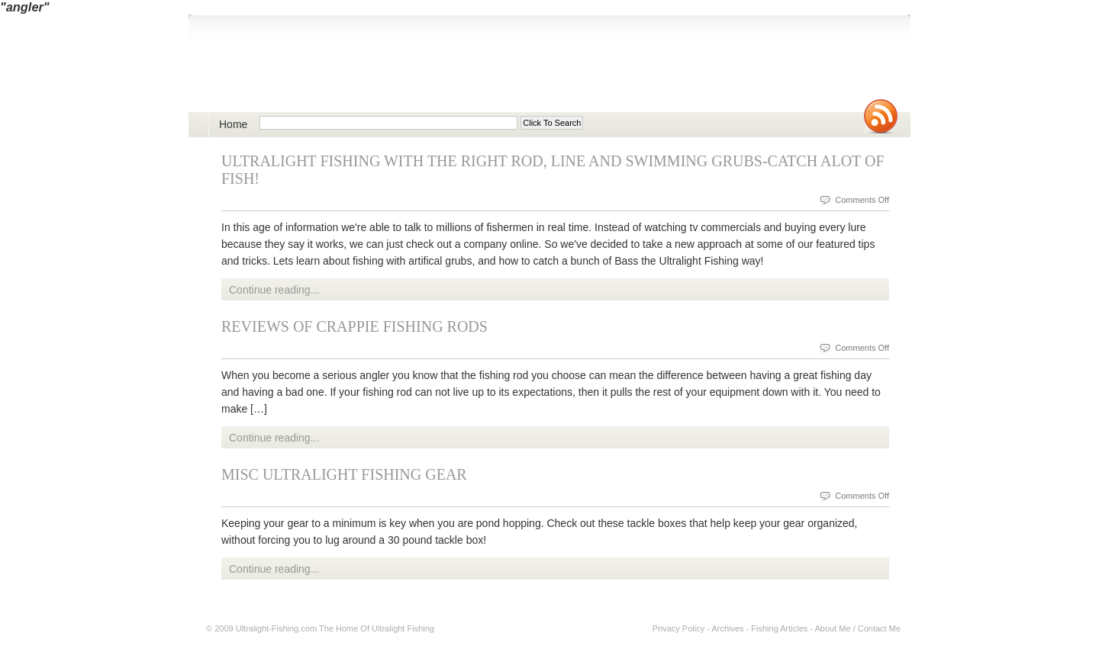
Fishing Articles (779, 628)
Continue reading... (274, 290)
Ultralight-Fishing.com (276, 628)
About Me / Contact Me (858, 628)
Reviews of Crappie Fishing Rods (354, 326)
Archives (727, 628)
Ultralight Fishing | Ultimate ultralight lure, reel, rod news (384, 72)
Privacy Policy (678, 628)
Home (233, 124)
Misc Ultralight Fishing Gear (344, 474)
